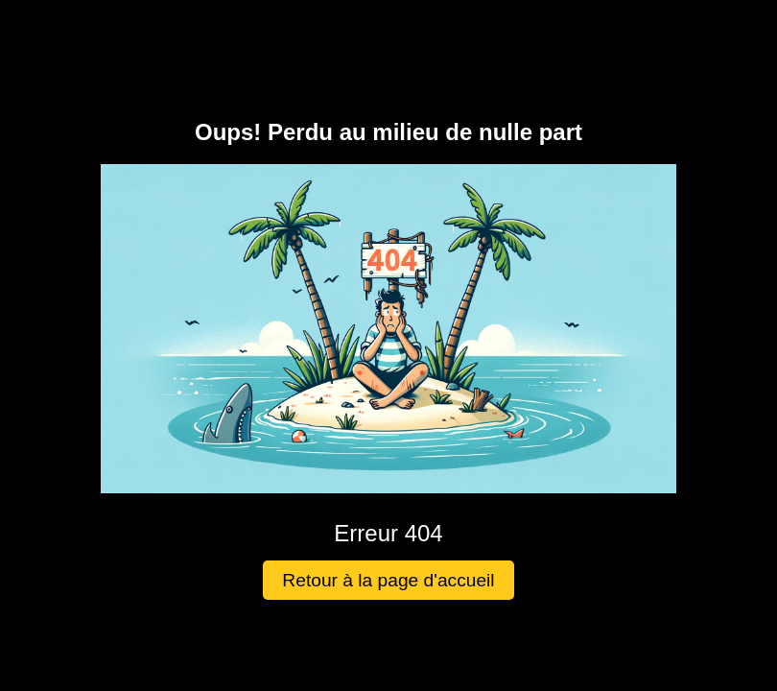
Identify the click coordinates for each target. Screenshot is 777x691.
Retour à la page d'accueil (388, 580)
